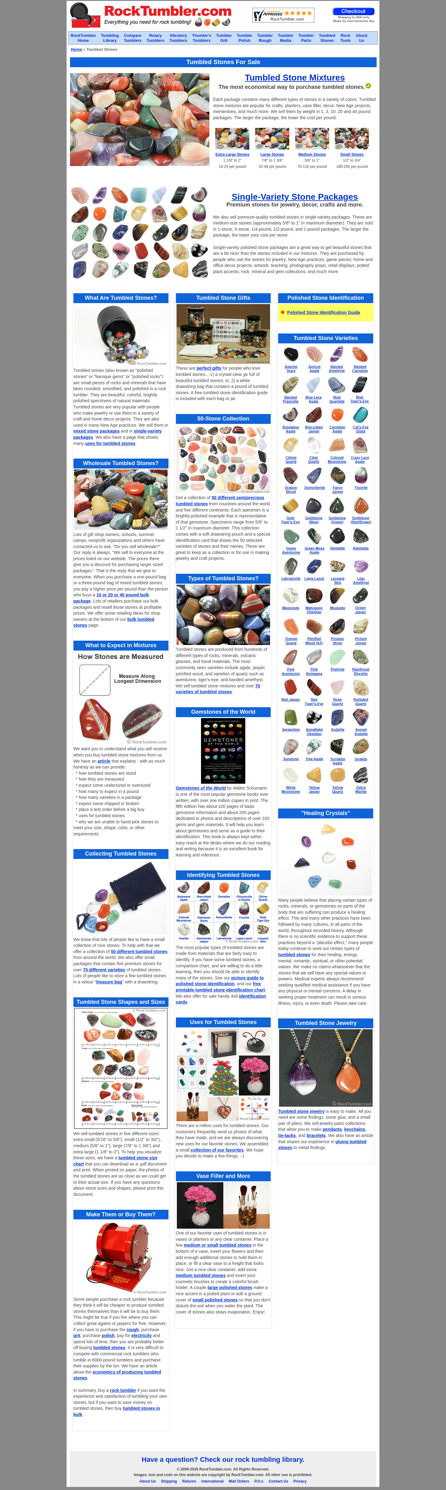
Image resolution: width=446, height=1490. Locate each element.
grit (77, 1335)
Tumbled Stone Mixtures (295, 77)
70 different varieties (104, 969)
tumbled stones (109, 1347)
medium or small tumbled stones (217, 1245)
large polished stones (230, 1287)
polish (108, 1335)
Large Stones (272, 154)
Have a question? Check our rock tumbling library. (223, 1459)
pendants (332, 1129)
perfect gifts (208, 368)
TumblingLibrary (110, 38)
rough (133, 1329)
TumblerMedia (285, 38)
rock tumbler (123, 1390)
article (104, 761)
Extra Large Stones (232, 154)
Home (76, 49)
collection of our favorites (217, 1150)
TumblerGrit (224, 38)
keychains (354, 1129)
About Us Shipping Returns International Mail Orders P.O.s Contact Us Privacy (223, 1481)
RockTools (345, 38)
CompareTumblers (133, 38)
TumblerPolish (244, 38)
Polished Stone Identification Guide (323, 312)
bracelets (316, 1135)
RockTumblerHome (83, 38)
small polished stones (215, 1299)
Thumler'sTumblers (201, 38)
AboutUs (361, 38)
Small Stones (352, 154)
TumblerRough (265, 38)
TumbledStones (327, 38)
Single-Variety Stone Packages (295, 197)
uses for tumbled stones (110, 443)
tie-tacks (287, 1135)
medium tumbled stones (201, 1275)
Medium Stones (312, 154)
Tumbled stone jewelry (301, 1111)
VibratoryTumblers (178, 38)
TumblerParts (306, 38)
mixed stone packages (96, 431)
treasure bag (109, 981)
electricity (141, 1335)
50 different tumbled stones (139, 951)
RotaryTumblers (155, 38)
